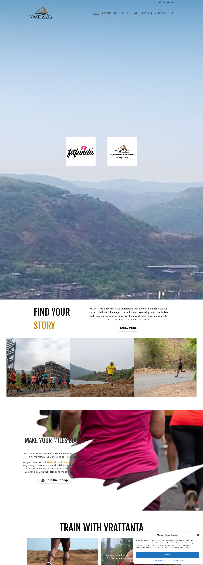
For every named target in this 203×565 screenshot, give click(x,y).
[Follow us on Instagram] (164, 2)
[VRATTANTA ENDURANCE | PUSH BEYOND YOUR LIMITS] (41, 12)
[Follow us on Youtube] (172, 2)
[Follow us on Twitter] (168, 2)
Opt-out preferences (157, 560)
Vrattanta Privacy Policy (175, 560)
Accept (168, 554)
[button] (198, 535)
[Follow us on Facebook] (160, 2)
